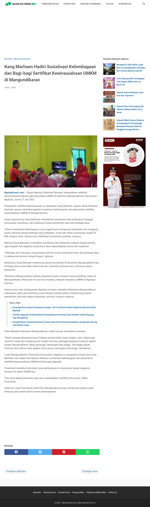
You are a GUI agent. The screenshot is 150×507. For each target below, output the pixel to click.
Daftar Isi (113, 492)
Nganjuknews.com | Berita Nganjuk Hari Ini (79, 503)
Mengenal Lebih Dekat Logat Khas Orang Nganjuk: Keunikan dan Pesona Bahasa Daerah (130, 67)
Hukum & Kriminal (90, 4)
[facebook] (16, 452)
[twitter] (40, 452)
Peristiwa (69, 4)
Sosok (110, 4)
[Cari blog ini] (144, 4)
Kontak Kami (64, 492)
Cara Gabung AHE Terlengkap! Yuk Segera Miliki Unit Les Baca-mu (130, 81)
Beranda (37, 492)
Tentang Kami (49, 492)
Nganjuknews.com (14, 192)
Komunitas (125, 4)
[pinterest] (64, 452)
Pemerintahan (50, 4)
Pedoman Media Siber (96, 492)
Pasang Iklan (78, 492)
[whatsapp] (87, 452)
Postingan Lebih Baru (16, 471)
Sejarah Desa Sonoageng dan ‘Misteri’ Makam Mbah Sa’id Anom (130, 109)
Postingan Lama (89, 471)
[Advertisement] (75, 32)
